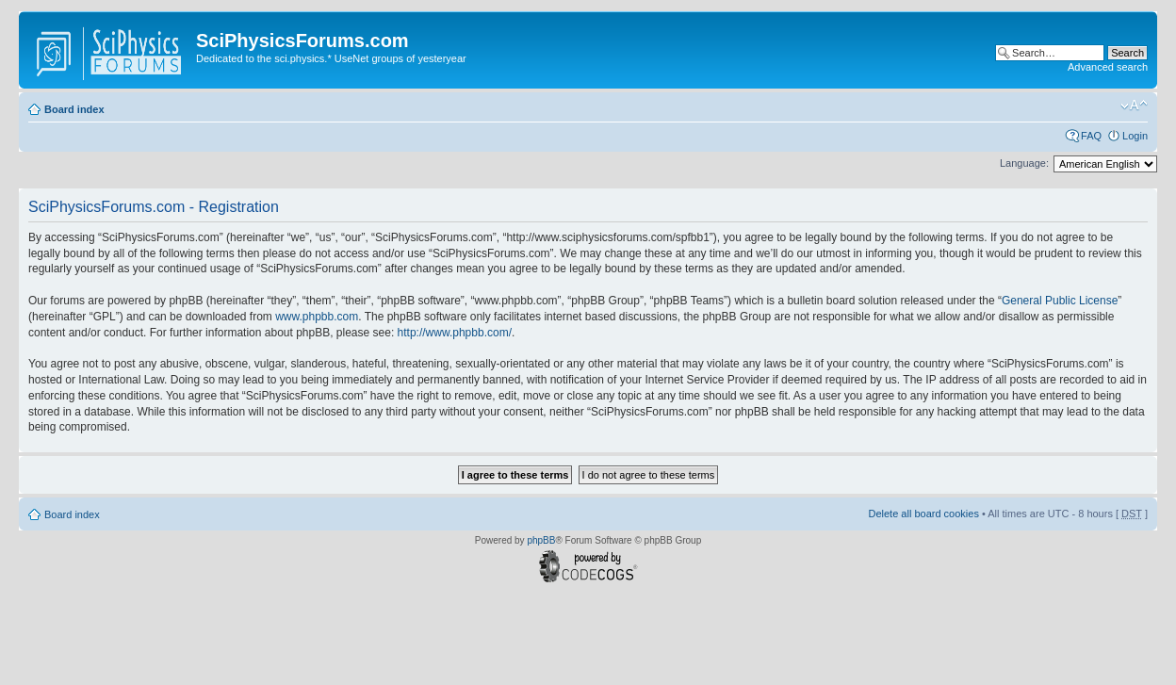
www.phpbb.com (316, 316)
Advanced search (1108, 67)
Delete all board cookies (923, 513)
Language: (1024, 163)
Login (1135, 135)
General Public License (1060, 300)
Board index (74, 109)
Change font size (1134, 105)
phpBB (541, 540)
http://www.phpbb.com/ (455, 332)
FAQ (1091, 135)
